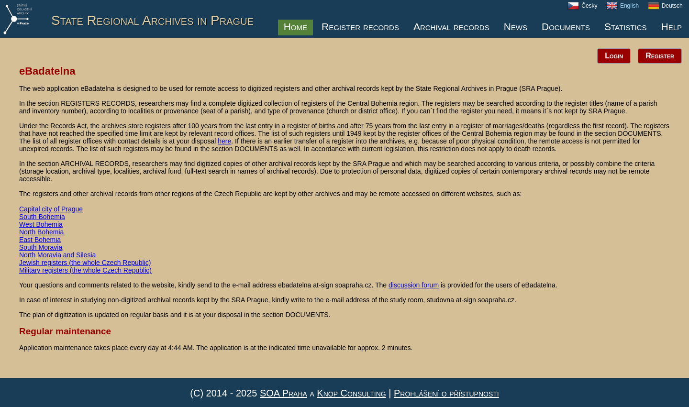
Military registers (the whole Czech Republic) (85, 270)
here (224, 141)
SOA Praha (283, 393)
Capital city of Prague (51, 209)
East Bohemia (40, 239)
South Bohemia (42, 216)
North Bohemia (41, 232)
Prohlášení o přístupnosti (446, 393)
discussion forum (414, 285)
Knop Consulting (351, 393)
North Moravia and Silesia (57, 255)
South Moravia (40, 247)
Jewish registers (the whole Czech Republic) (85, 262)
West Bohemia (41, 224)
